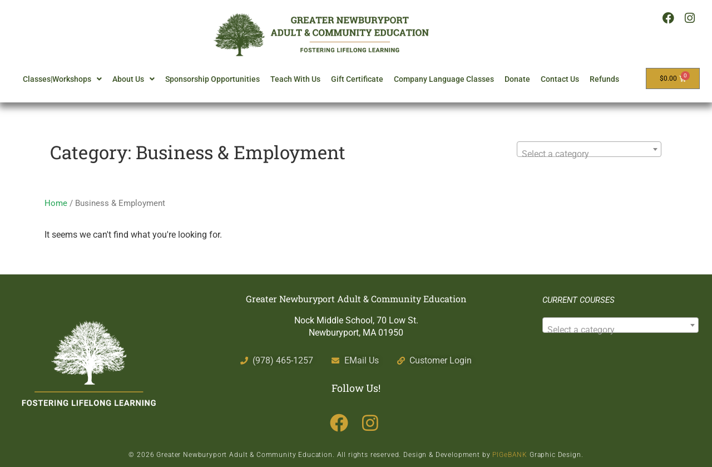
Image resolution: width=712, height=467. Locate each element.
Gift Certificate (357, 79)
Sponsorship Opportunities (212, 79)
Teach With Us (295, 79)
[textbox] (589, 154)
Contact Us (560, 79)
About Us (133, 79)
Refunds (604, 79)
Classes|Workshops (62, 79)
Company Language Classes (444, 79)
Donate (517, 79)
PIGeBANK (509, 455)
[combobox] (589, 149)
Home (55, 203)
